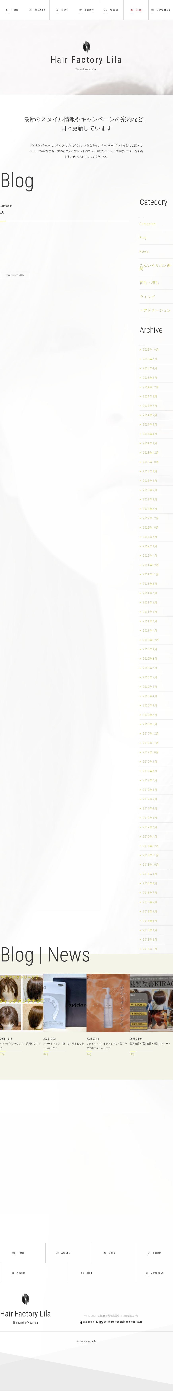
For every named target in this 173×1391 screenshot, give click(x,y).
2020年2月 (150, 714)
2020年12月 (151, 640)
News (144, 251)
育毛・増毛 (149, 283)
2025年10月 (151, 349)
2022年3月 (150, 546)
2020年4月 (150, 696)
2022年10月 (151, 527)
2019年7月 (150, 780)
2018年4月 (150, 920)
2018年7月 (150, 892)
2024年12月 (151, 387)
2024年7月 (150, 405)
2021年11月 (151, 574)
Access (111, 10)
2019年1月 (150, 836)
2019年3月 (150, 817)
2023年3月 (150, 499)
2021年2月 (150, 621)
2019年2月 (150, 827)
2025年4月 (150, 368)
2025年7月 (150, 359)
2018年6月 (150, 902)
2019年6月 (150, 789)
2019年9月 (150, 761)
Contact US (155, 1273)
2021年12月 (151, 565)
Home (12, 10)
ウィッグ (147, 296)
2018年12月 (151, 846)
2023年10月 (151, 462)
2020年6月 (150, 677)
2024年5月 (150, 424)
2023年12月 (151, 452)
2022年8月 (150, 537)
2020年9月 (150, 649)
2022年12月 (151, 518)
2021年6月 (150, 602)
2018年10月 (151, 864)
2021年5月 (150, 611)
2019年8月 (150, 771)
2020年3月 (150, 705)
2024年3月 (150, 443)
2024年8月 (150, 396)
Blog (136, 10)
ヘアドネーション (155, 310)
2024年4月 (150, 434)
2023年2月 (150, 508)
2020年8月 (150, 658)
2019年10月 (151, 752)
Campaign (148, 224)
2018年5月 (150, 911)
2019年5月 (150, 799)
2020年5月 (150, 686)
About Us (37, 10)
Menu (62, 10)
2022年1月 (150, 555)
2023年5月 (150, 490)
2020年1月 (150, 724)
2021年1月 (150, 630)
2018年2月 (150, 939)
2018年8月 (150, 883)
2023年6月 (150, 480)
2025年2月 (150, 377)
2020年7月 (150, 668)
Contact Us (160, 10)
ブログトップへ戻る (15, 275)
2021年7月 (150, 593)
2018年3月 (150, 930)
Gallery (86, 10)
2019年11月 (151, 743)
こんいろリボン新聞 (155, 267)
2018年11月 (151, 855)
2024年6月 (150, 415)
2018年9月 (150, 874)
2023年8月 (150, 471)
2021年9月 (150, 583)
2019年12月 (151, 733)
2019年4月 (150, 808)
